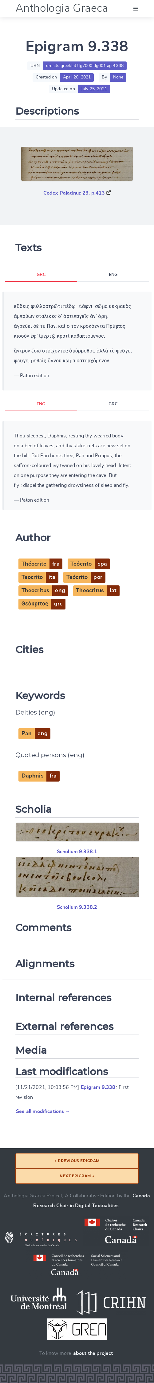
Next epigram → (77, 1176)
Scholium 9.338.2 (77, 907)
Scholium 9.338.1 (77, 851)
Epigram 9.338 (98, 1087)
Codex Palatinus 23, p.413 (74, 193)
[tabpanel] (77, 341)
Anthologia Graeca (61, 8)
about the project (93, 1353)
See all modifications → (43, 1111)
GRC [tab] (41, 274)
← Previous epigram (77, 1160)
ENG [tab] (113, 274)
